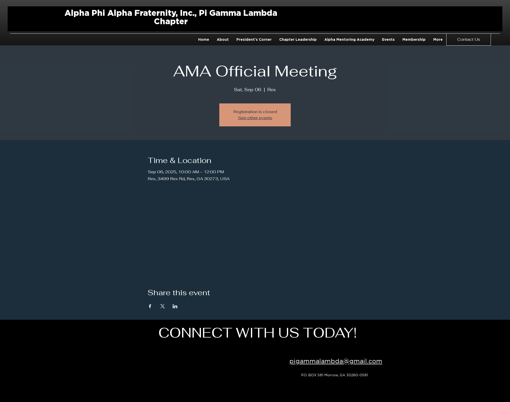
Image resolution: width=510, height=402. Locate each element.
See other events (255, 117)
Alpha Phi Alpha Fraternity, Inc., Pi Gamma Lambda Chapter (171, 17)
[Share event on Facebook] (150, 306)
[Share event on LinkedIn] (175, 306)
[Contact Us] (468, 39)
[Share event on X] (162, 306)
